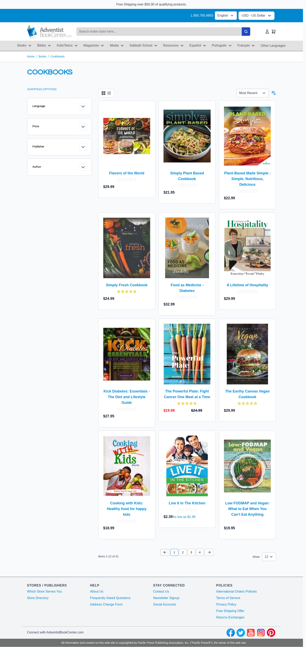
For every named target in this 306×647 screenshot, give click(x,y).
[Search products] (159, 31)
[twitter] (241, 633)
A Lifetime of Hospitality (247, 285)
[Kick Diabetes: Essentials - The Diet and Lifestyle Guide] (126, 354)
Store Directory (38, 598)
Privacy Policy (226, 604)
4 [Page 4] (200, 552)
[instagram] (261, 633)
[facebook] (231, 633)
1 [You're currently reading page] (174, 552)
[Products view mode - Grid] (103, 93)
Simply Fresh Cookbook (127, 285)
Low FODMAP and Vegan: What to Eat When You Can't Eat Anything (247, 509)
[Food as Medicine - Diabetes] (187, 247)
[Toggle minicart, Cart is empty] (273, 31)
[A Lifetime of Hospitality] (247, 247)
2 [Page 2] (183, 552)
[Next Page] (209, 552)
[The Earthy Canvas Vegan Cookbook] (247, 354)
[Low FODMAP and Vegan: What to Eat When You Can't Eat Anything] (247, 466)
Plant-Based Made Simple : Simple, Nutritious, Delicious (247, 179)
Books (42, 56)
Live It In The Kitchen (187, 503)
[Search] (246, 31)
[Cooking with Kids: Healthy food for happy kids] (126, 466)
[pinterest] (271, 633)
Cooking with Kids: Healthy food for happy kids (127, 509)
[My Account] (267, 31)
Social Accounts (164, 604)
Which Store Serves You (44, 591)
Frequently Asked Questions (110, 598)
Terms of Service (228, 598)
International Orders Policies (236, 591)
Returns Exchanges (230, 617)
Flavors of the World (126, 173)
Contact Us (161, 591)
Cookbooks (58, 56)
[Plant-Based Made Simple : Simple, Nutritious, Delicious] (247, 136)
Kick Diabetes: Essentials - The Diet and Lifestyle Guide (126, 397)
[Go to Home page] (49, 31)
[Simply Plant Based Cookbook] (187, 136)
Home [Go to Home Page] (31, 56)
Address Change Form (106, 604)
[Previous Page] (165, 552)
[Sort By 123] (252, 93)
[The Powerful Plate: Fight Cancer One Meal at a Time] (187, 354)
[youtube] (251, 633)
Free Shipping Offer (230, 611)
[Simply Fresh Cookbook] (126, 247)
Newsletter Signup (166, 598)
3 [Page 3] (191, 552)
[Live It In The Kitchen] (187, 466)
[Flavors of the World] (126, 136)
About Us (96, 591)
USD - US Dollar (257, 15)
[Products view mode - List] (109, 93)
